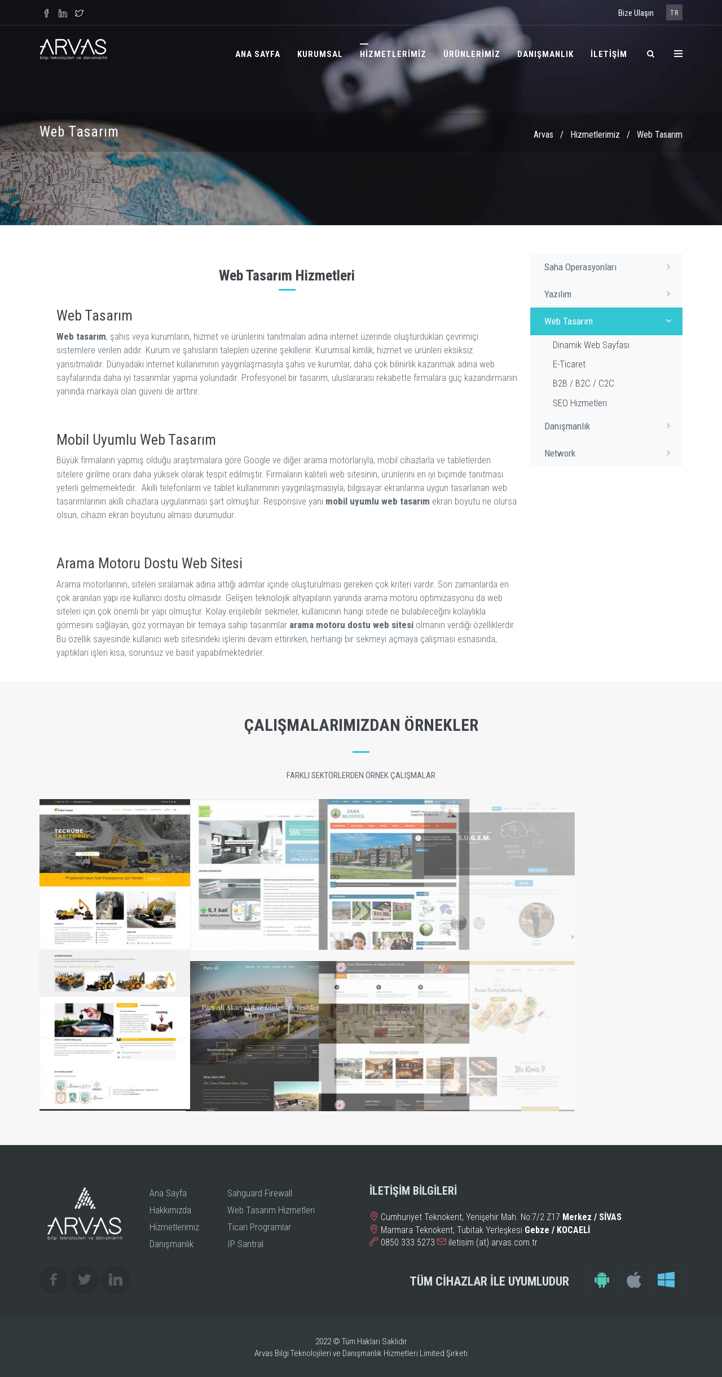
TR (674, 13)
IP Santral (245, 1243)
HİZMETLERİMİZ (393, 54)
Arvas (543, 134)
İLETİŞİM (609, 54)
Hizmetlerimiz (595, 134)
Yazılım (610, 293)
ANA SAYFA (257, 54)
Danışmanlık (610, 425)
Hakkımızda (170, 1210)
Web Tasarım (610, 320)
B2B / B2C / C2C (583, 383)
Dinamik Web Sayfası (591, 344)
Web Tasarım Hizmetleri (271, 1210)
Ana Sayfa (168, 1193)
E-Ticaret (569, 364)
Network (610, 452)
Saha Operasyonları (610, 266)
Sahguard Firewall (259, 1193)
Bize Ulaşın (636, 13)
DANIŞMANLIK (545, 54)
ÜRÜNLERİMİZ (471, 54)
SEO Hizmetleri (580, 403)
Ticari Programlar (259, 1227)
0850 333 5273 (408, 1242)
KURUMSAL (320, 54)
